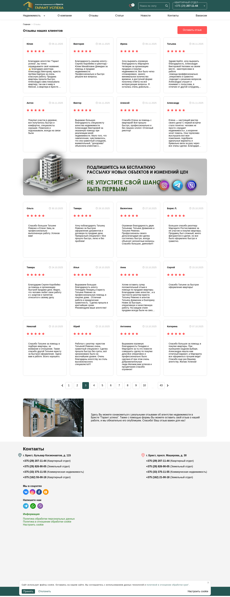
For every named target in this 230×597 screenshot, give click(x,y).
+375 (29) (186, 5)
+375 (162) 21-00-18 (157, 478)
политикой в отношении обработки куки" (168, 585)
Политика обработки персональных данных (49, 520)
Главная (26, 24)
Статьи (119, 15)
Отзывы (93, 15)
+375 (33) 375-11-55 (34, 473)
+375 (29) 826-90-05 (34, 467)
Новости (146, 15)
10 (148, 386)
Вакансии (201, 15)
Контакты (173, 15)
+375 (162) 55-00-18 (34, 478)
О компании (65, 15)
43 (167, 386)
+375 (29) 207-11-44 (34, 462)
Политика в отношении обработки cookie (47, 523)
